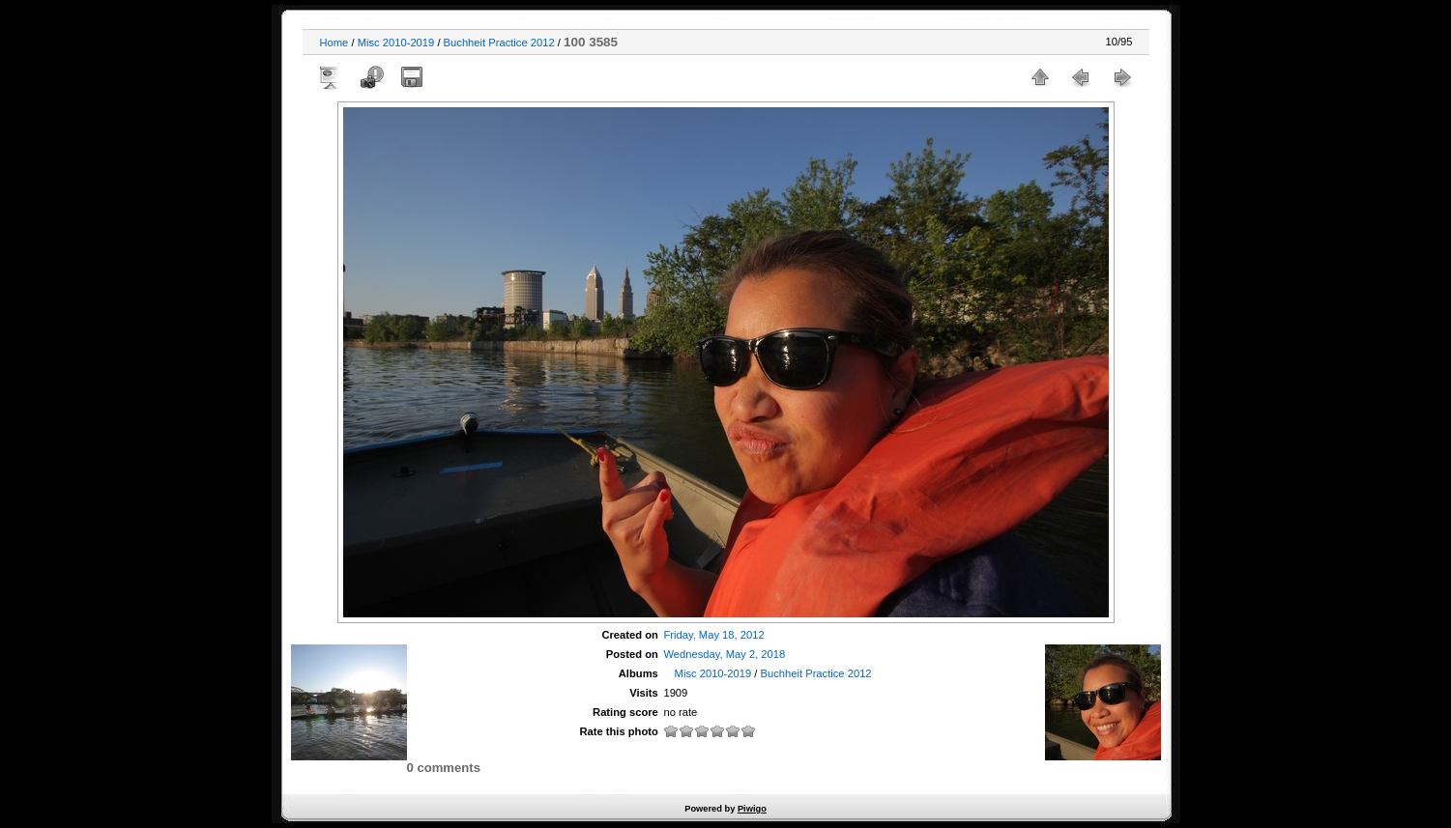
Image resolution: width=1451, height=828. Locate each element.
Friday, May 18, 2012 (713, 635)
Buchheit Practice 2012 (499, 42)
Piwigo (752, 809)
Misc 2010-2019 (396, 42)
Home (334, 42)
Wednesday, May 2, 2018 (724, 654)
